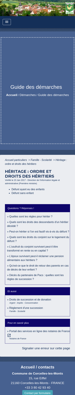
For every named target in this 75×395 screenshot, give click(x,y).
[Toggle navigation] (7, 22)
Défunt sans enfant (23, 193)
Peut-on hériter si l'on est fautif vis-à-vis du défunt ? (39, 231)
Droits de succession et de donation (30, 299)
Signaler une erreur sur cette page (46, 348)
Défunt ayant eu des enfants (28, 189)
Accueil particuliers (16, 160)
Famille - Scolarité (41, 160)
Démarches (28, 95)
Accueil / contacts (37, 367)
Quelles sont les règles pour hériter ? (30, 216)
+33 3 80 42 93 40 (37, 387)
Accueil (11, 95)
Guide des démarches (53, 95)
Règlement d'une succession (26, 308)
